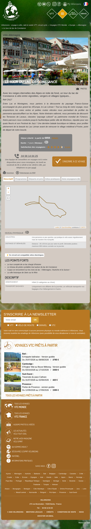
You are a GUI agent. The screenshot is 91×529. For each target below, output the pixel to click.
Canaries (73, 474)
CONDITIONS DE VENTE (66, 512)
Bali (44, 474)
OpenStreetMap (66, 227)
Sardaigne (46, 481)
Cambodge (63, 474)
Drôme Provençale (66, 489)
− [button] (8, 192)
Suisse (81, 481)
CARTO (83, 227)
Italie (56, 477)
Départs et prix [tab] (36, 179)
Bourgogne (17, 489)
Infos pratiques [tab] (52, 179)
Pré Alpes (52, 492)
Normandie (33, 492)
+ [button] (8, 189)
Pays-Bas (9, 481)
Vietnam (55, 484)
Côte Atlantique (38, 489)
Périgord (43, 492)
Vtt (10, 325)
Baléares (37, 474)
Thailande (36, 484)
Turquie (46, 484)
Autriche (28, 474)
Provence (62, 492)
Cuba (17, 477)
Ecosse (24, 477)
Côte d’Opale (52, 489)
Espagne (34, 477)
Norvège (79, 477)
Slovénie (72, 481)
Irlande (48, 477)
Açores (8, 474)
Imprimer (8, 173)
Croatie (9, 477)
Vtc (52, 325)
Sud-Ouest (73, 492)
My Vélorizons (72, 4)
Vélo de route (25, 325)
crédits (50, 512)
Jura (78, 489)
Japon (63, 477)
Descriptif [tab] (8, 179)
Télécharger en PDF (26, 173)
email (33, 168)
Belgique (52, 474)
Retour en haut (84, 523)
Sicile (64, 481)
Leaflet (57, 227)
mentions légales (34, 512)
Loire (84, 489)
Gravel (42, 325)
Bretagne (27, 489)
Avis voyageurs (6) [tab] (71, 179)
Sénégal (56, 481)
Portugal (19, 481)
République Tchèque (32, 481)
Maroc (71, 477)
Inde (41, 477)
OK (35, 320)
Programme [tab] (20, 179)
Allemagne (18, 474)
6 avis (67, 147)
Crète (81, 474)
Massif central (21, 492)
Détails (55, 138)
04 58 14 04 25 (26, 156)
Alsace (7, 489)
